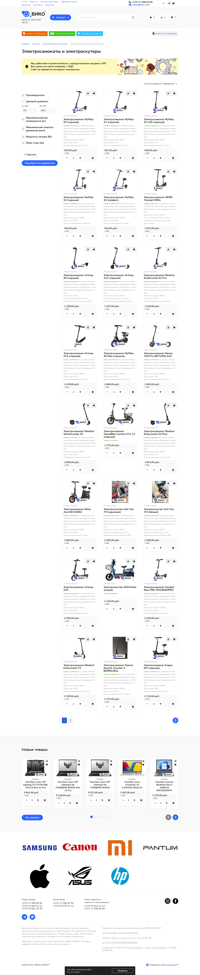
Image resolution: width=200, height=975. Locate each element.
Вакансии (26, 5)
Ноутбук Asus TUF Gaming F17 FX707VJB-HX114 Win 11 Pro (35, 784)
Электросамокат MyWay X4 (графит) (119, 199)
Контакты (37, 5)
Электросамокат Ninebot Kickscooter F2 (78, 667)
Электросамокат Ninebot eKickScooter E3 (78, 433)
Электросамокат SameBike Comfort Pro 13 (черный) (119, 434)
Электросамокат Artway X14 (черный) (78, 355)
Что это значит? (73, 972)
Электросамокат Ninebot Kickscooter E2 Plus (159, 433)
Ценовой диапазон (35, 101)
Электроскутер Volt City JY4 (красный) (119, 510)
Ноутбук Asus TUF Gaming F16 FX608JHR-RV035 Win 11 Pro (68, 786)
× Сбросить (30, 154)
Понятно (122, 970)
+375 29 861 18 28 (32, 908)
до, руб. (42, 105)
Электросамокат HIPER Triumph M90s (158, 199)
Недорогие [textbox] (168, 83)
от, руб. (25, 105)
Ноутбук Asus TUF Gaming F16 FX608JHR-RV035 (100, 784)
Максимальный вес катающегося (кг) (35, 119)
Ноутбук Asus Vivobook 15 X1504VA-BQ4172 (132, 784)
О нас (24, 1)
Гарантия (49, 5)
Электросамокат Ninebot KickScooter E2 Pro (159, 277)
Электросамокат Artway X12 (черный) (119, 277)
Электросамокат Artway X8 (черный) (78, 277)
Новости (34, 1)
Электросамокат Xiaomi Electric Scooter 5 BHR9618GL (118, 668)
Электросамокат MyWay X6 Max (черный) (119, 355)
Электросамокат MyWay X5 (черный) (78, 121)
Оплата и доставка (50, 1)
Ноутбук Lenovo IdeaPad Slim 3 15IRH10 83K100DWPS (164, 786)
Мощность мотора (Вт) (37, 136)
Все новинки (32, 817)
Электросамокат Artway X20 (78, 588)
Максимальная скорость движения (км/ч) (38, 129)
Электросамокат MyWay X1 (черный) (119, 121)
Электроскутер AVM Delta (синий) (120, 588)
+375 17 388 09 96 (32, 903)
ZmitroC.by (171, 965)
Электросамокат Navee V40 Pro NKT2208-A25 (158, 355)
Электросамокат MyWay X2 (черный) (78, 199)
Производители (33, 95)
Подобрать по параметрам (40, 163)
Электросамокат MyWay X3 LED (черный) (159, 121)
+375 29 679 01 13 (63, 906)
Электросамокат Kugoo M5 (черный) (158, 667)
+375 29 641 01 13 (94, 906)
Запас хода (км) (33, 142)
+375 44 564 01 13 (32, 906)
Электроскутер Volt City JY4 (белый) (159, 510)
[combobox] (170, 84)
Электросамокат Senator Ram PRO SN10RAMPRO (159, 588)
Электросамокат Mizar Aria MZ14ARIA (77, 510)
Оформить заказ (69, 1)
